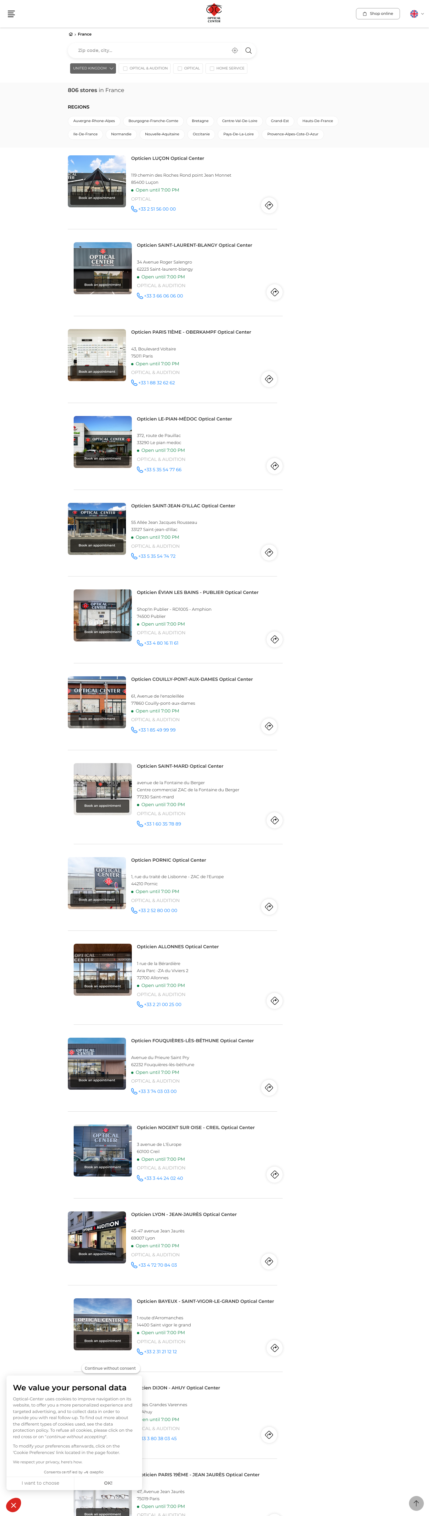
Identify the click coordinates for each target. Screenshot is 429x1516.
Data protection (146, 1428)
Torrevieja (260, 1364)
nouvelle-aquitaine (162, 136)
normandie (121, 136)
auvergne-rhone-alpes (94, 122)
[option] (142, 71)
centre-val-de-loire (239, 122)
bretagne (200, 122)
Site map (177, 1428)
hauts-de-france (317, 122)
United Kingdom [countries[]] (87, 70)
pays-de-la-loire (238, 136)
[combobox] (162, 51)
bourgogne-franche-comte (153, 122)
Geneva (222, 1382)
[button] (13, 1505)
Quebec (98, 1364)
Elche (241, 1364)
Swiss (221, 1375)
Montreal (77, 1364)
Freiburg (243, 1382)
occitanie (201, 136)
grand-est (280, 122)
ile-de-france (85, 136)
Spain (221, 1357)
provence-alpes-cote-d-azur (292, 136)
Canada (78, 1357)
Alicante (223, 1364)
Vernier (262, 1382)
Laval (115, 1364)
